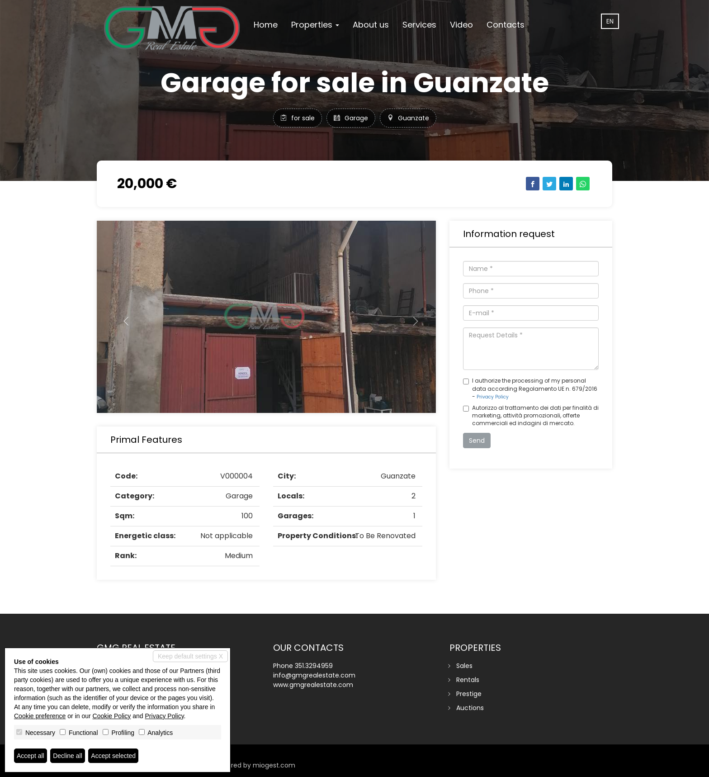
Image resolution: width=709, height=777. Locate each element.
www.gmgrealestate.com (313, 684)
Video (461, 24)
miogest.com (274, 765)
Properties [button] (315, 24)
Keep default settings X (190, 656)
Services (419, 24)
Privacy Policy (493, 396)
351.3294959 (314, 665)
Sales (464, 665)
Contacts (506, 24)
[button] (122, 317)
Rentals (467, 679)
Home (266, 24)
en (610, 21)
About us (371, 24)
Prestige (469, 693)
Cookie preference (40, 716)
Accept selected (113, 755)
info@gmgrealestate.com (314, 675)
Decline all (67, 755)
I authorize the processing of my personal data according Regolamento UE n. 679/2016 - (530, 388)
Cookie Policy (112, 716)
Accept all (30, 755)
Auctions (470, 707)
